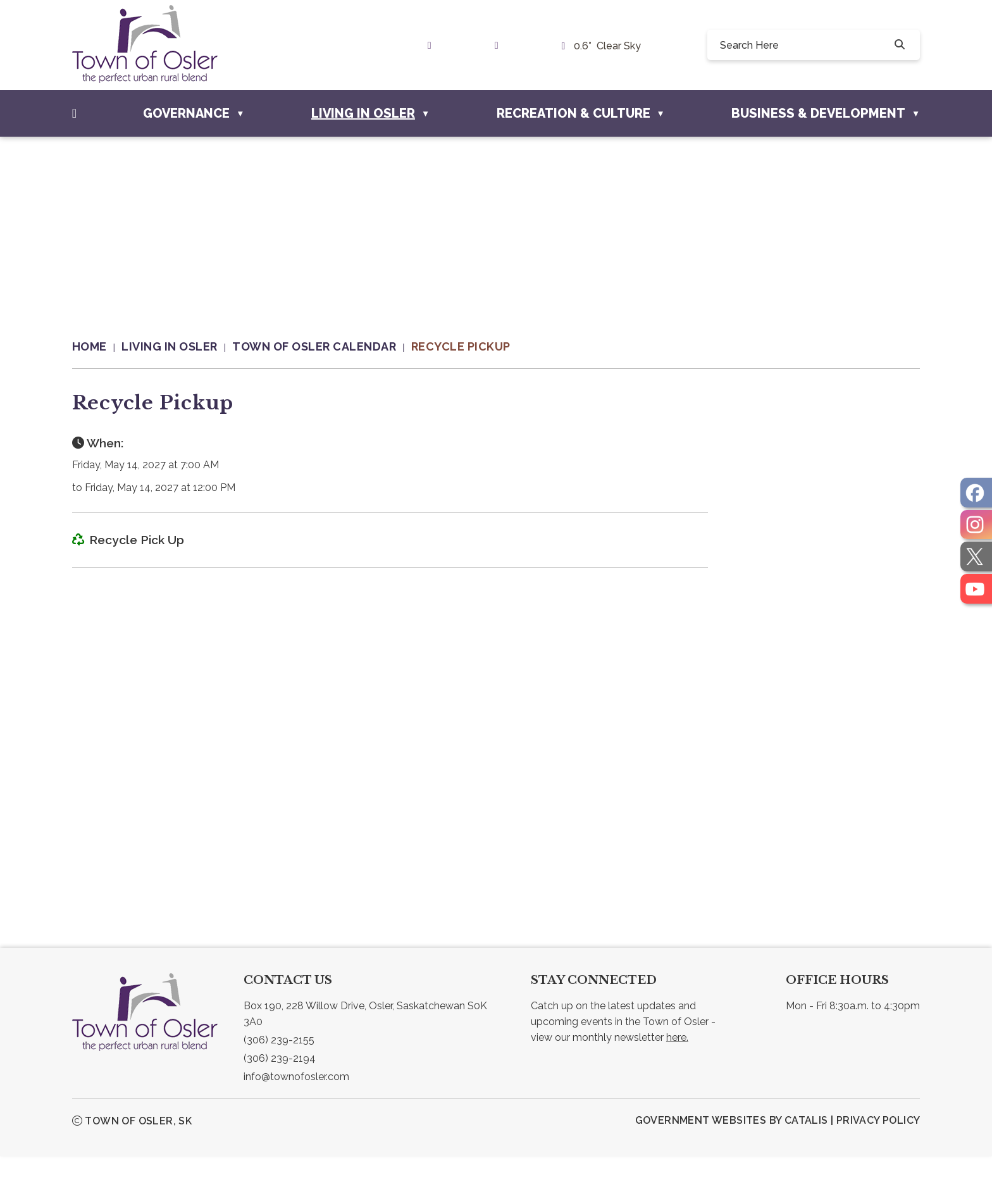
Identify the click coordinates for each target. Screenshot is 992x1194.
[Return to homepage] (97, 346)
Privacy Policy (878, 1158)
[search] (804, 45)
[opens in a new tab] (976, 492)
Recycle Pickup (461, 346)
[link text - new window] (433, 45)
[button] (898, 45)
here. (677, 1075)
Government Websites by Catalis (731, 1158)
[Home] (74, 113)
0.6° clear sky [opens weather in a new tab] (607, 46)
